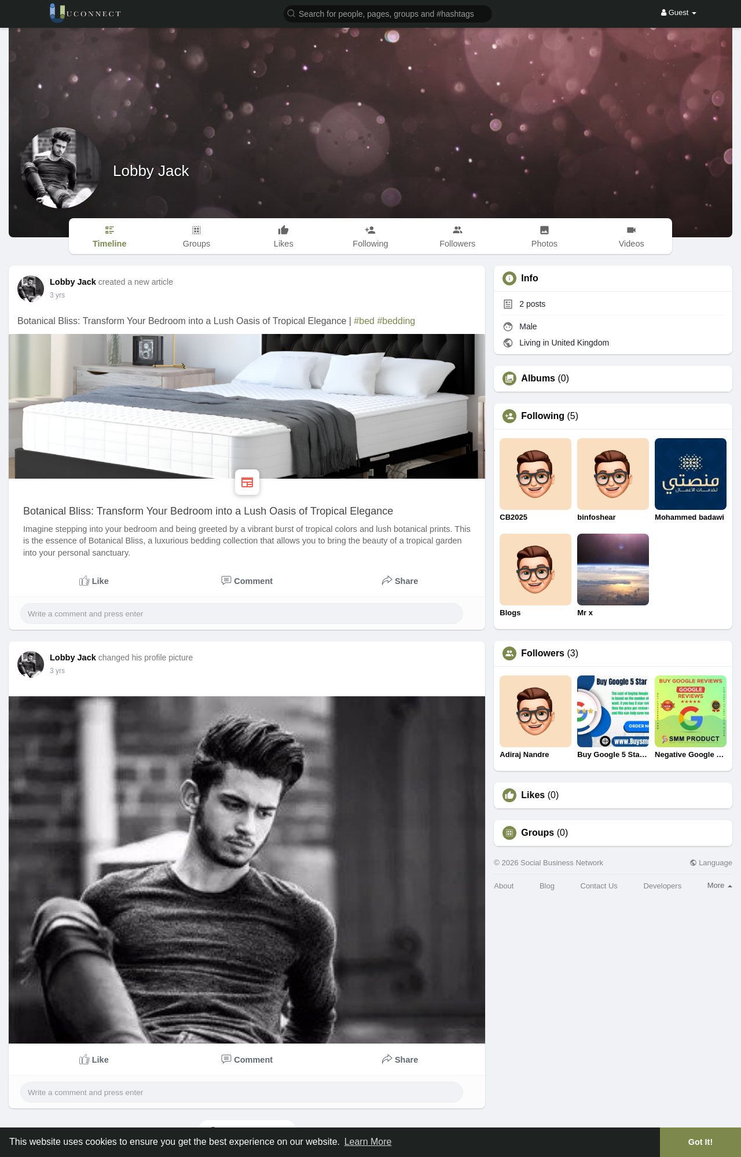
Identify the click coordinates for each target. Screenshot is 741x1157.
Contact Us (599, 886)
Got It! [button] (700, 1142)
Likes (533, 795)
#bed (364, 321)
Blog (547, 886)
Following (542, 416)
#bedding (396, 321)
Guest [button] (678, 12)
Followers (542, 653)
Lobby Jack (151, 170)
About (503, 886)
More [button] (719, 885)
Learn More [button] (368, 1142)
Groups (537, 833)
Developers (662, 886)
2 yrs (57, 295)
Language (710, 862)
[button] (388, 13)
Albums (538, 378)
